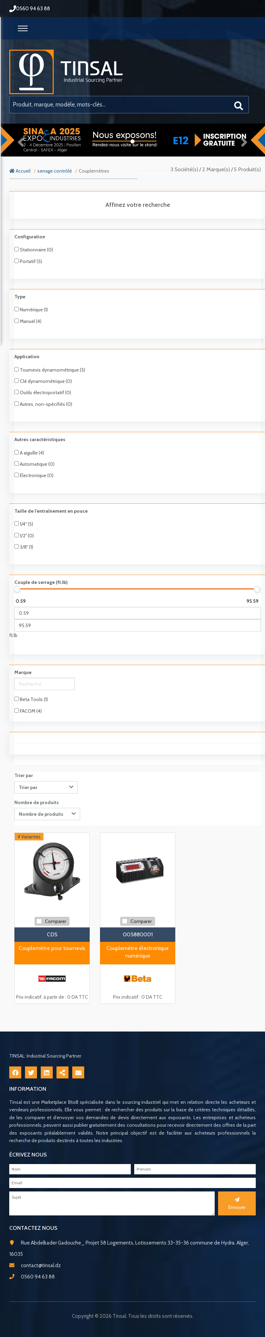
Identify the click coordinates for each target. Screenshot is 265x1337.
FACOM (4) (28, 711)
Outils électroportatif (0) (42, 392)
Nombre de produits (36, 802)
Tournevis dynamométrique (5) (49, 370)
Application (26, 356)
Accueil (19, 171)
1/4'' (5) (23, 524)
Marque (22, 672)
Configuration (29, 237)
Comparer (55, 921)
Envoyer (236, 1203)
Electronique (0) (33, 475)
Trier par (23, 775)
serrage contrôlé (54, 171)
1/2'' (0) (24, 536)
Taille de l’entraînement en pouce (51, 511)
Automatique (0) (34, 464)
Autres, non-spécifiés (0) (43, 404)
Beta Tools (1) (31, 699)
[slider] (17, 589)
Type (19, 296)
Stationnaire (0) (33, 250)
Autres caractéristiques (39, 439)
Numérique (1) (31, 310)
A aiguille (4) (29, 453)
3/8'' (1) (23, 547)
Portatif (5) (28, 261)
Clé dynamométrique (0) (43, 381)
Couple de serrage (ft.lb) (41, 582)
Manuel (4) (27, 321)
